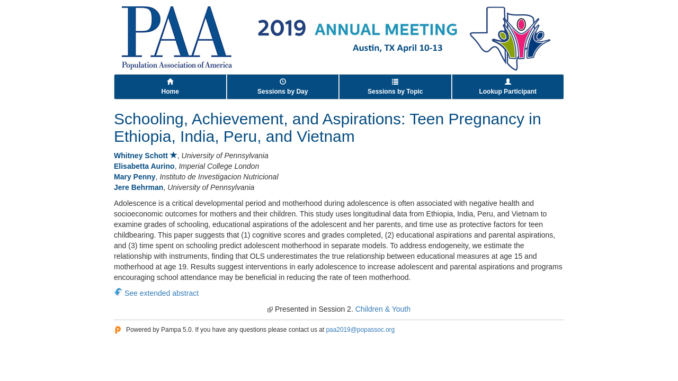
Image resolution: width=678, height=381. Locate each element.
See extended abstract (161, 293)
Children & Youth (383, 309)
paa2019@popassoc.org (360, 329)
